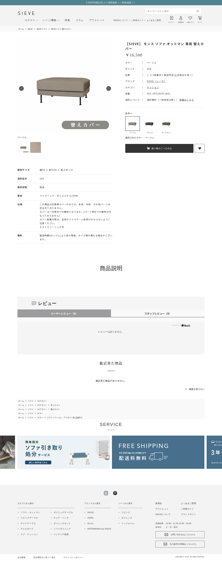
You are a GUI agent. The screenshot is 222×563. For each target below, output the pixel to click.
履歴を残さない (197, 389)
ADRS (90, 518)
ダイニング (126, 518)
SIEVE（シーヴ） (156, 81)
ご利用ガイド (137, 20)
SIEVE (90, 512)
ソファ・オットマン (30, 512)
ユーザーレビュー (64, 313)
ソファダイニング (62, 529)
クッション (153, 87)
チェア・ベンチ (61, 518)
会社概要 (21, 557)
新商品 (158, 503)
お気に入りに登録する (200, 148)
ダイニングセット (62, 523)
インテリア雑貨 (61, 534)
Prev (21, 88)
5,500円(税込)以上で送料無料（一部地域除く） (111, 2)
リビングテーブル (29, 518)
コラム (80, 20)
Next (108, 88)
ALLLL (90, 523)
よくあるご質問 (154, 20)
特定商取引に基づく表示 (44, 557)
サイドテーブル (28, 523)
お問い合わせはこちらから (183, 534)
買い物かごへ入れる (161, 148)
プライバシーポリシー (73, 557)
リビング (125, 512)
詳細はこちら (186, 99)
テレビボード (27, 529)
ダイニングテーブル (63, 512)
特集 (67, 20)
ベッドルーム (127, 523)
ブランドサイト (188, 514)
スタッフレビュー (157, 313)
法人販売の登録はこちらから (183, 544)
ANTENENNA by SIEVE (99, 529)
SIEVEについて (121, 20)
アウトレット (97, 20)
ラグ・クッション (29, 534)
